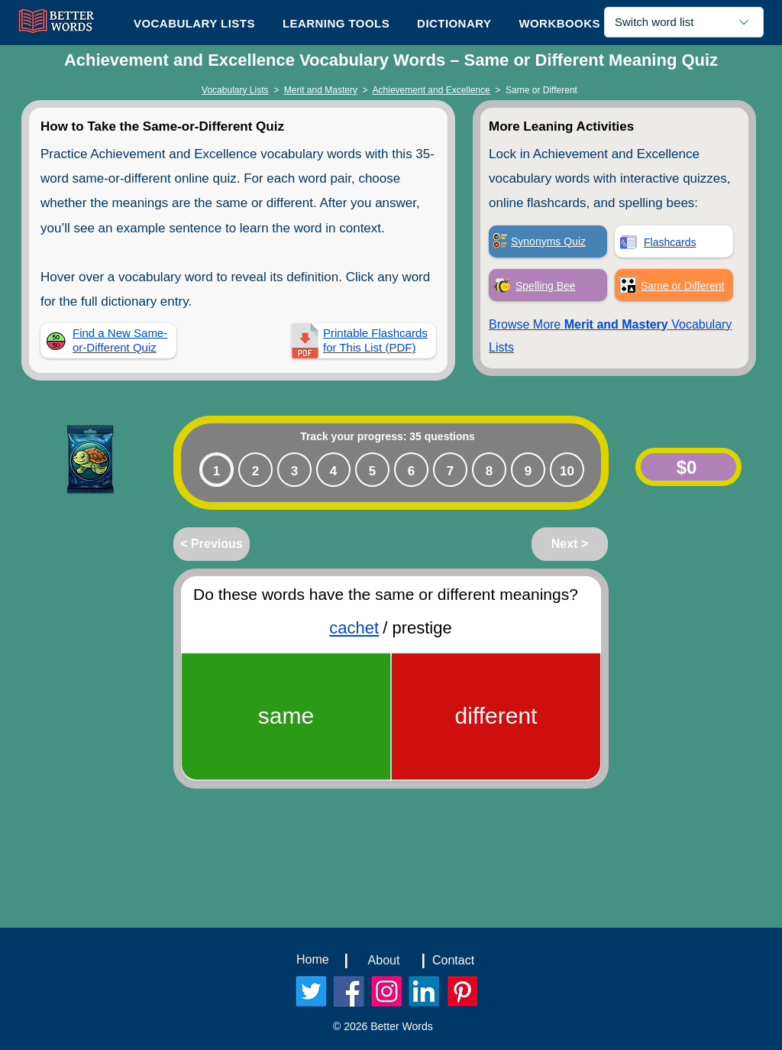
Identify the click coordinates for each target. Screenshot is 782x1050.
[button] (336, 22)
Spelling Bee (545, 286)
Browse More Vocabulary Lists (610, 336)
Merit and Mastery (320, 90)
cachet (354, 627)
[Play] (46, 460)
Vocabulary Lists (235, 90)
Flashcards (670, 242)
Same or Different (682, 286)
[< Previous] (211, 544)
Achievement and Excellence (431, 90)
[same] (286, 716)
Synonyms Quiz (548, 241)
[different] (496, 716)
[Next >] (570, 544)
